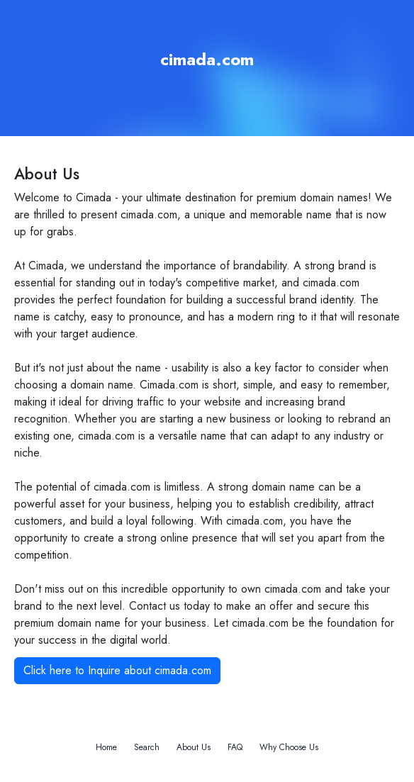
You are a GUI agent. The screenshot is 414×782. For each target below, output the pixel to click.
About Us (194, 747)
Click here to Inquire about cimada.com (117, 670)
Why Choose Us (288, 747)
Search (147, 747)
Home (106, 747)
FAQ (235, 747)
